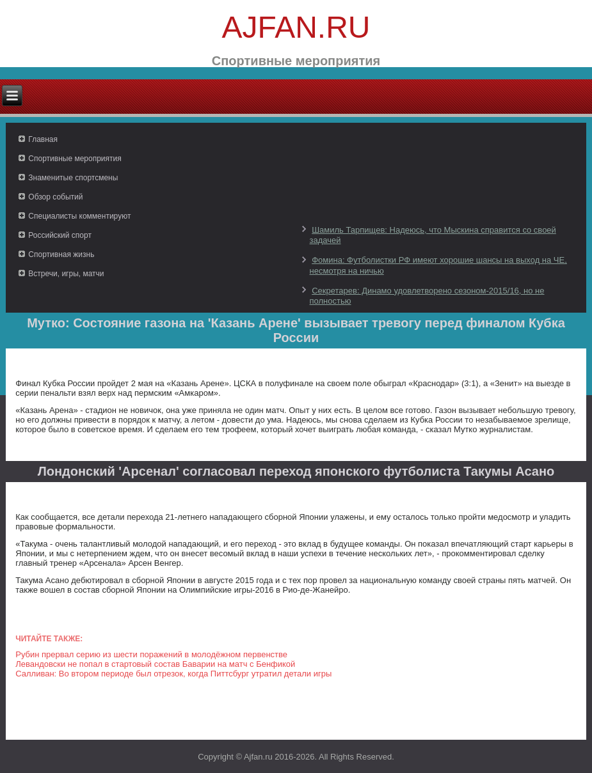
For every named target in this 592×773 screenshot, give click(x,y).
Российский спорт (60, 235)
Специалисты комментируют (79, 216)
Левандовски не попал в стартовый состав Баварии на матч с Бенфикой (155, 664)
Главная (43, 139)
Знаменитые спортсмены (73, 177)
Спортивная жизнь (61, 254)
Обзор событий (55, 196)
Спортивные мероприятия (74, 158)
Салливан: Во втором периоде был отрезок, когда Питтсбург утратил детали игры (173, 673)
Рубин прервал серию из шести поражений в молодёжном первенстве (151, 654)
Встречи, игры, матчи (66, 273)
